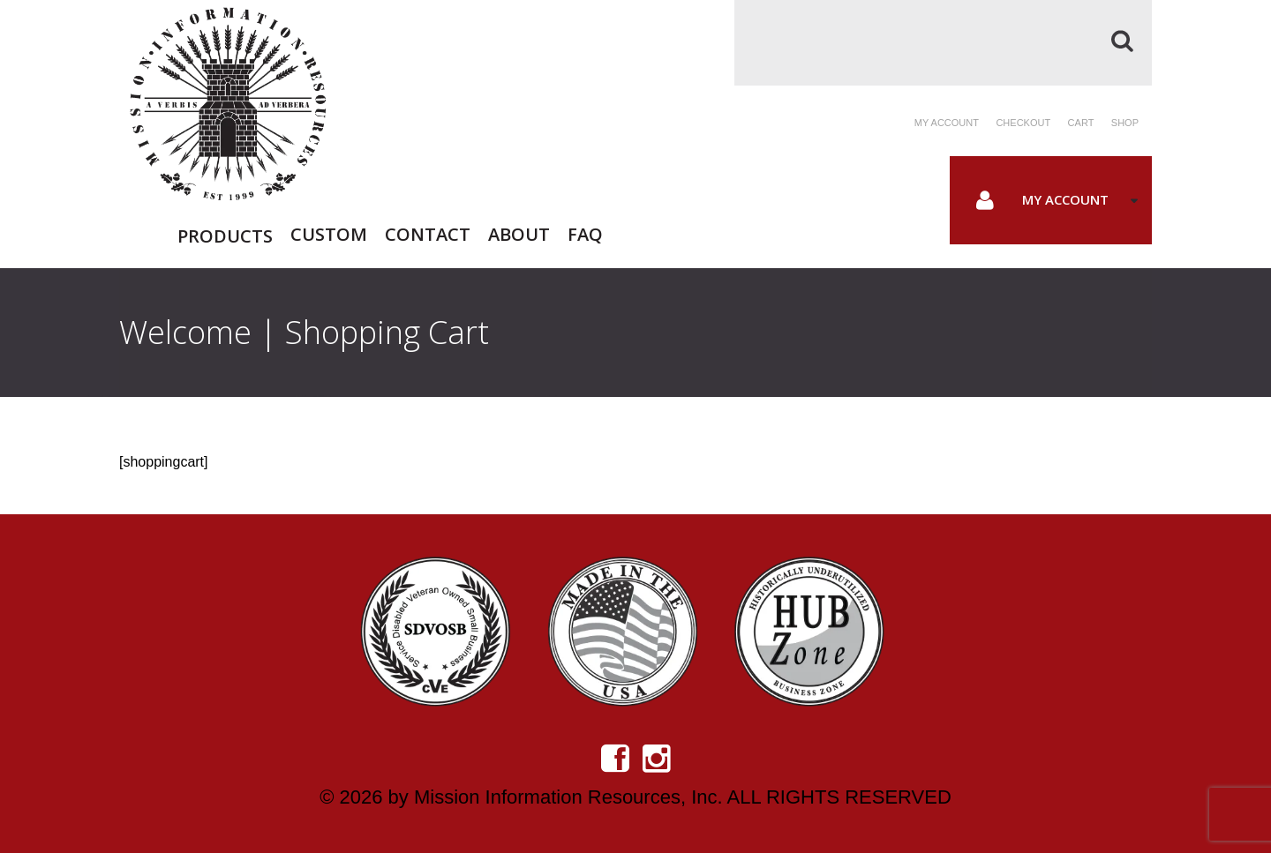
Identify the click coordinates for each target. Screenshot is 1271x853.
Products (225, 236)
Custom (328, 232)
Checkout (1023, 122)
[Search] (943, 43)
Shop (1125, 122)
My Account (1065, 199)
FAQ (585, 232)
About (519, 232)
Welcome (185, 332)
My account (946, 122)
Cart (1081, 122)
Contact (427, 232)
